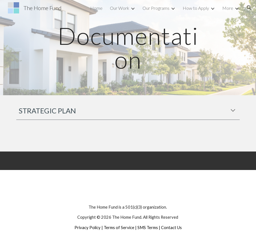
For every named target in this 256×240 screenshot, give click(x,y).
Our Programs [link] (155, 8)
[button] (249, 8)
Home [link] (96, 8)
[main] (128, 48)
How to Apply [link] (196, 8)
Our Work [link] (119, 8)
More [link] (227, 8)
